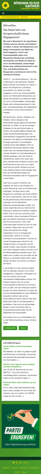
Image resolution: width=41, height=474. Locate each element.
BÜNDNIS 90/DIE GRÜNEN (26, 4)
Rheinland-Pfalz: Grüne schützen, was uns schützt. (19, 383)
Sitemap (17, 472)
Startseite (6, 468)
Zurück (23, 328)
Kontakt (15, 468)
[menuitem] (6, 467)
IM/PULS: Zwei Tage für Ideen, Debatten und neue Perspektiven (19, 365)
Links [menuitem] (25, 462)
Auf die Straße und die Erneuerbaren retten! (17, 347)
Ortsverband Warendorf (10, 17)
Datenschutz (34, 468)
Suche (24, 472)
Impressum (24, 468)
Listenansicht (10, 328)
